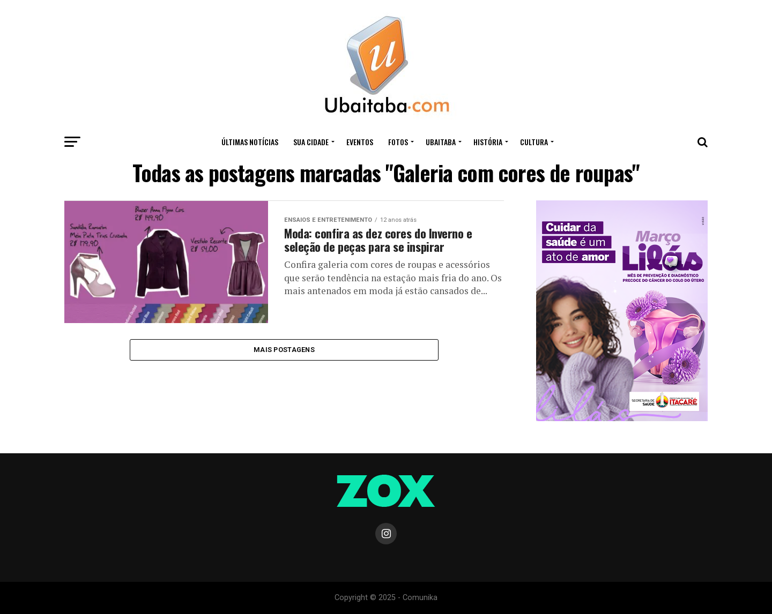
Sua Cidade (311, 141)
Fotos (398, 141)
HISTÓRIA (487, 141)
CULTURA (534, 141)
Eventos (359, 141)
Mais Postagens (284, 351)
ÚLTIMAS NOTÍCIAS (249, 141)
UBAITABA (441, 141)
